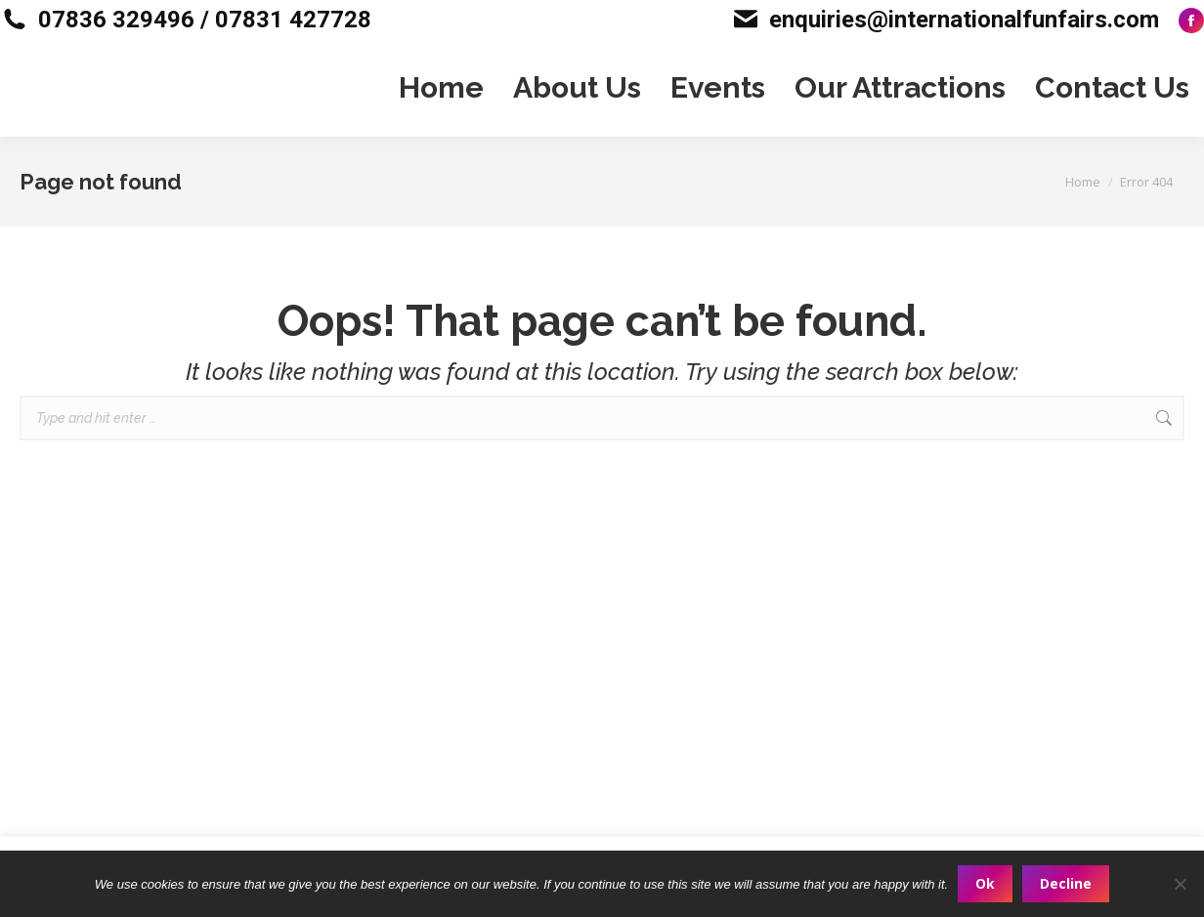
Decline (1066, 883)
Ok (985, 883)
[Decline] (1179, 884)
